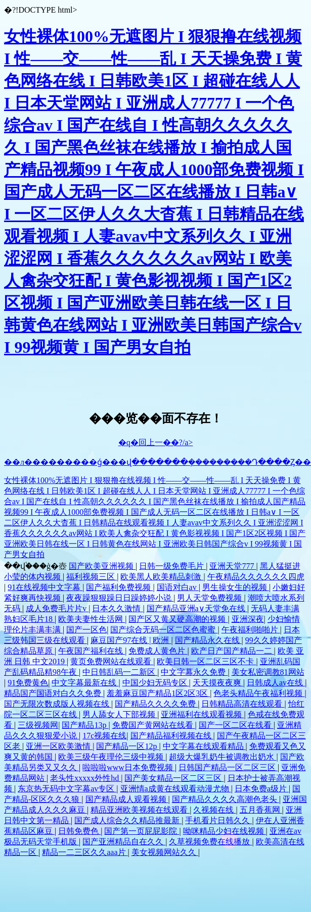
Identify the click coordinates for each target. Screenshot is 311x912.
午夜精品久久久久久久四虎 (255, 576)
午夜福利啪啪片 (250, 629)
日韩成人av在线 (276, 682)
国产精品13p (85, 725)
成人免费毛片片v (57, 608)
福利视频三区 (91, 576)
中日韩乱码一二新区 (119, 672)
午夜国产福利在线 (91, 651)
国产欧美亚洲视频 (102, 566)
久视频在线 (214, 810)
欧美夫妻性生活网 (91, 619)
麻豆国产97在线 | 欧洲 (131, 640)
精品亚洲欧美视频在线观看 (140, 810)
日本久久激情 (117, 608)
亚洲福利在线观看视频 (202, 714)
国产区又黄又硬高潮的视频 (178, 619)
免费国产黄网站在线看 (153, 725)
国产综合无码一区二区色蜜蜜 (163, 629)
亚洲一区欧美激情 (59, 746)
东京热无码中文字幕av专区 (67, 788)
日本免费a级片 (262, 788)
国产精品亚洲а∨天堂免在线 (197, 608)
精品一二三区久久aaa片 (84, 852)
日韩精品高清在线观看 (242, 704)
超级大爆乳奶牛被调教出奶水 (222, 757)
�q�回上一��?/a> (155, 442)
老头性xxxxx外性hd (85, 778)
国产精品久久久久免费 (156, 704)
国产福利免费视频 (119, 587)
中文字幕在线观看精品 (204, 746)
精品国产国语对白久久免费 (53, 693)
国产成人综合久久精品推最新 (128, 820)
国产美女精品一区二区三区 (174, 778)
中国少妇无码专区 (155, 682)
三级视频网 (38, 725)
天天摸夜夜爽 (218, 682)
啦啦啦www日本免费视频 (128, 767)
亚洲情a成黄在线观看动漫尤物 (175, 788)
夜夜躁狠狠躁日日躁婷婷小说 (119, 598)
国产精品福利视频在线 (171, 735)
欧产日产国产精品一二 (232, 651)
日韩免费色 (79, 831)
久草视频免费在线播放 (210, 841)
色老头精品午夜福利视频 (258, 693)
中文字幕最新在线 (85, 682)
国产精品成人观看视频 (126, 799)
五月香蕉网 (261, 810)
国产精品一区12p (127, 746)
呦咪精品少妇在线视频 (224, 831)
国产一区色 (86, 629)
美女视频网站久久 (164, 852)
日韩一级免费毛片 (172, 566)
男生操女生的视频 (235, 587)
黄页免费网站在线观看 (111, 661)
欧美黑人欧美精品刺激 (161, 576)
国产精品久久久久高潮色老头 (225, 799)
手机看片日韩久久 (218, 820)
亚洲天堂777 (232, 566)
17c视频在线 (104, 735)
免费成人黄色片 (157, 651)
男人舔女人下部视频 (119, 714)
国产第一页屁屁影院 (141, 831)
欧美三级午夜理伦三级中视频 (111, 757)
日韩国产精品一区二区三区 (228, 767)
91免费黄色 (28, 682)
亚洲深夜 (248, 619)
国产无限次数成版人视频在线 (57, 704)
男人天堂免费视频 (210, 598)
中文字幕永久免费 (194, 672)
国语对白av (178, 587)
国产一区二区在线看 (236, 725)
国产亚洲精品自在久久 (123, 841)
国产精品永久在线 (208, 640)
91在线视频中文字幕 (45, 587)
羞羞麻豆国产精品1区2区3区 (158, 693)
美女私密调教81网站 (268, 672)
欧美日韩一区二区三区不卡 (206, 661)
